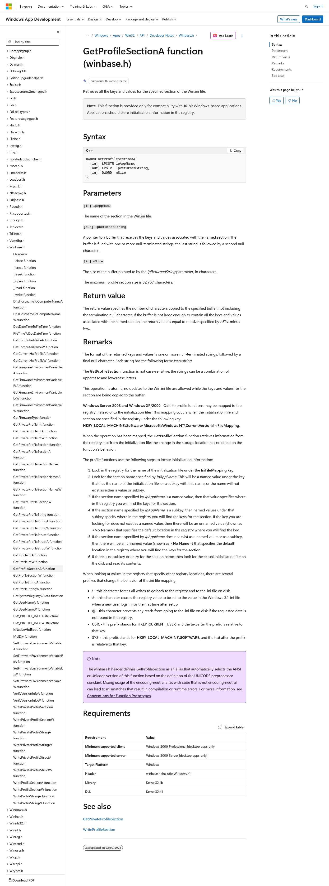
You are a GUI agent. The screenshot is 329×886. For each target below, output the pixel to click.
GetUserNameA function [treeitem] (31, 586)
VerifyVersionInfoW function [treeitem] (33, 684)
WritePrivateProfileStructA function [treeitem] (32, 744)
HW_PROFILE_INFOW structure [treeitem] (36, 606)
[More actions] (242, 35)
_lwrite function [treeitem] (24, 278)
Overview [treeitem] (20, 237)
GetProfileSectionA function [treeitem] (34, 552)
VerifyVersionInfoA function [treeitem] (33, 677)
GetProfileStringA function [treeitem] (32, 565)
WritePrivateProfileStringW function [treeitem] (32, 731)
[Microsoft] (9, 6)
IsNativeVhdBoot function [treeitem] (32, 613)
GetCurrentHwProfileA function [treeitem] (36, 337)
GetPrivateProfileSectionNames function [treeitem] (35, 450)
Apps (116, 35)
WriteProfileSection (99, 829)
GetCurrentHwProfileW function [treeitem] (36, 344)
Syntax (277, 44)
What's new (288, 19)
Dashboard (313, 19)
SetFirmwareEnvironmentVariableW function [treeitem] (37, 667)
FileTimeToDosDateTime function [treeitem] (37, 317)
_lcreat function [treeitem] (24, 251)
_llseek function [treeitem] (24, 257)
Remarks (278, 63)
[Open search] (306, 6)
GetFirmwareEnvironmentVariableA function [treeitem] (37, 353)
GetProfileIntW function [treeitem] (30, 545)
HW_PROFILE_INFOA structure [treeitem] (35, 599)
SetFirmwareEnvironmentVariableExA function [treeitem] (38, 642)
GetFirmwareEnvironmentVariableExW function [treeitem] (37, 379)
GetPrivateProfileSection (103, 818)
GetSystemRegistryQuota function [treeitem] (38, 579)
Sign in (318, 6)
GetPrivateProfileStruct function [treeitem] (36, 518)
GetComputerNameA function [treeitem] (35, 323)
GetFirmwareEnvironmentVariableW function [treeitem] (37, 391)
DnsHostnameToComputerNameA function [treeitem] (38, 288)
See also (278, 75)
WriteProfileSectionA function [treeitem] (34, 766)
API (142, 35)
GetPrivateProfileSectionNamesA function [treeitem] (36, 463)
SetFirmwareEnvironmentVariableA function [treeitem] (37, 629)
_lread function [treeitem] (24, 271)
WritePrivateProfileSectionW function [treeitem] (33, 706)
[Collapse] (58, 32)
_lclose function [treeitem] (24, 244)
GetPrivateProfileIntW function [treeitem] (35, 421)
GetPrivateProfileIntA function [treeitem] (35, 414)
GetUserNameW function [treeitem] (31, 593)
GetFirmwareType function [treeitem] (32, 401)
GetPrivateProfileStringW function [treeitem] (37, 511)
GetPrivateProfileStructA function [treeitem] (37, 525)
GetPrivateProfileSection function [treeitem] (37, 428)
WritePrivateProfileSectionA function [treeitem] (33, 693)
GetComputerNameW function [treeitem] (35, 330)
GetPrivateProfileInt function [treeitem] (34, 408)
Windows (101, 35)
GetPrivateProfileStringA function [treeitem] (37, 504)
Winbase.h (186, 35)
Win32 (130, 35)
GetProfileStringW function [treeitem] (32, 572)
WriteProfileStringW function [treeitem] (34, 786)
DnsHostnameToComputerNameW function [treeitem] (36, 300)
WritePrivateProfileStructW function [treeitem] (32, 756)
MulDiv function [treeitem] (25, 620)
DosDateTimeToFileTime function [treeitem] (37, 310)
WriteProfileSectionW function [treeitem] (35, 773)
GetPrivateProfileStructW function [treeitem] (38, 532)
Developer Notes (162, 35)
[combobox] (32, 42)
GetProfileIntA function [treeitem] (30, 538)
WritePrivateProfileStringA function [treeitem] (32, 718)
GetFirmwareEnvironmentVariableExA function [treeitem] (37, 366)
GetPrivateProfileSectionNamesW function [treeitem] (37, 476)
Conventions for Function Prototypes (119, 695)
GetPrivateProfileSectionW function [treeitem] (32, 488)
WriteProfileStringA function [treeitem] (33, 779)
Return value (281, 57)
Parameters (280, 50)
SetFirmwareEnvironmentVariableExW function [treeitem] (38, 655)
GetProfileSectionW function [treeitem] (34, 559)
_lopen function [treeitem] (24, 264)
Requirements (282, 69)
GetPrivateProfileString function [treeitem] (36, 498)
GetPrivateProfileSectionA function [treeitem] (32, 438)
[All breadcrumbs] (87, 35)
